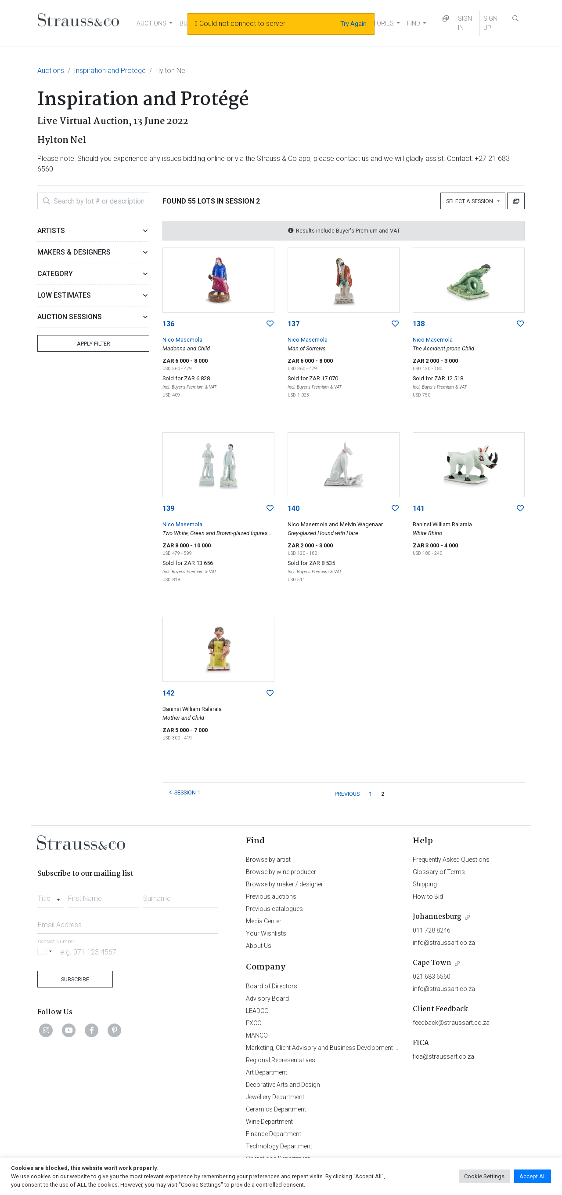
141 (419, 508)
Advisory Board (267, 998)
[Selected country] (46, 952)
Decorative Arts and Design (283, 1084)
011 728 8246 (431, 930)
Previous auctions (271, 896)
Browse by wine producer (281, 871)
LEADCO (257, 1010)
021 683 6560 (431, 976)
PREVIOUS (347, 794)
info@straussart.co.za (444, 942)
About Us (258, 945)
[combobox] (50, 896)
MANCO (257, 1035)
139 (168, 508)
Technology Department (279, 1146)
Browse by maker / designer (284, 884)
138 (419, 324)
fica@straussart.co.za (443, 1056)
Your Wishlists (266, 933)
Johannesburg (437, 916)
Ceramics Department (276, 1109)
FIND (413, 23)
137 (293, 324)
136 (168, 324)
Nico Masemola (182, 339)
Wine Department (269, 1121)
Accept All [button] (532, 1176)
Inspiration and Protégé (110, 70)
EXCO (254, 1023)
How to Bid (428, 896)
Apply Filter (93, 343)
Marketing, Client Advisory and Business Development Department (336, 1047)
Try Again (353, 23)
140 (293, 508)
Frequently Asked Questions (451, 859)
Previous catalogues (274, 908)
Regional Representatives (280, 1060)
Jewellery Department (275, 1096)
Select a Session (471, 201)
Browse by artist (268, 859)
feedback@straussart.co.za (451, 1022)
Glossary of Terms (439, 871)
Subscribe (75, 979)
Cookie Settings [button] (484, 1176)
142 (168, 693)
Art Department (266, 1072)
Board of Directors (271, 986)
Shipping (425, 884)
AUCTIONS (151, 23)
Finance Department (273, 1133)
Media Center (263, 921)
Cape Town (432, 963)
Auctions (50, 70)
